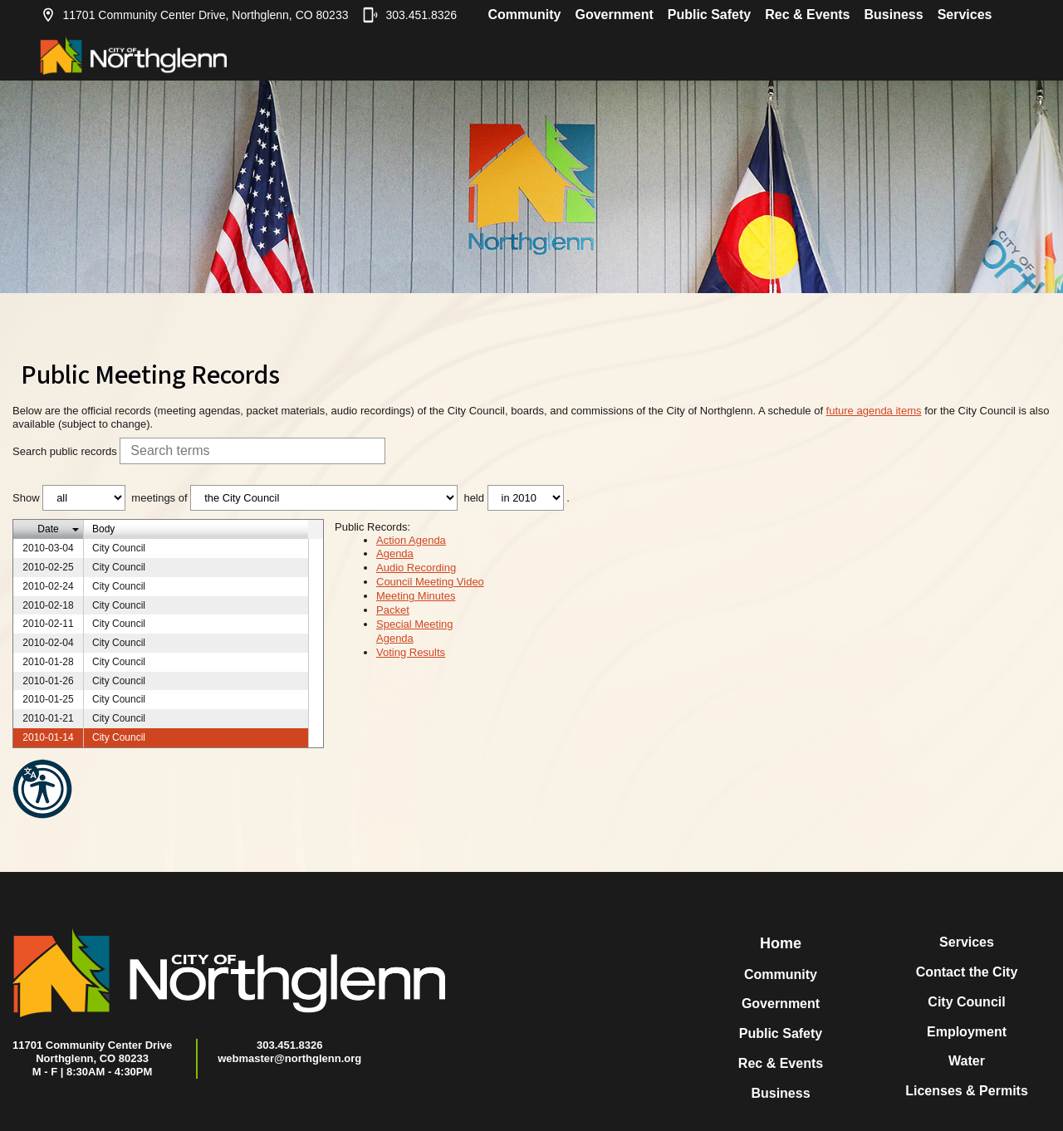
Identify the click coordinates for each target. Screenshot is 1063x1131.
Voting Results (410, 652)
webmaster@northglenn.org (289, 1058)
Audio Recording (416, 567)
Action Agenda (411, 540)
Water (966, 1061)
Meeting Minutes (415, 596)
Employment (967, 1032)
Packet (392, 610)
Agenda (395, 553)
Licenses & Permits (966, 1091)
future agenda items (874, 410)
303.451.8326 (409, 15)
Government (614, 14)
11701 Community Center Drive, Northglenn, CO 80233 (194, 15)
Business (893, 14)
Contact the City (967, 972)
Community (524, 14)
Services (965, 14)
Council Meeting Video (430, 581)
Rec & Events (807, 14)
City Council (966, 1002)
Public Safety (709, 14)
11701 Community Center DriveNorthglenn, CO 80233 (92, 1052)
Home (780, 943)
